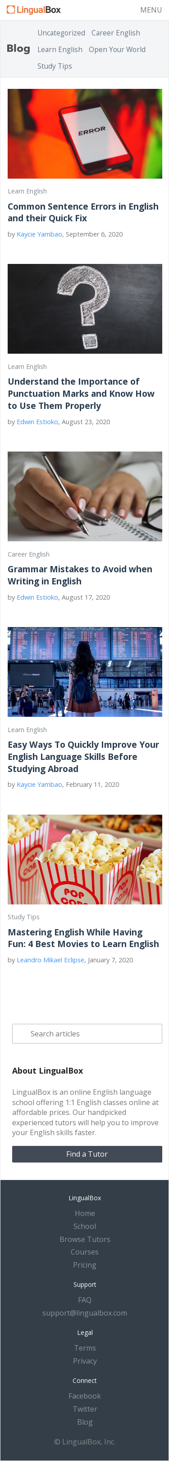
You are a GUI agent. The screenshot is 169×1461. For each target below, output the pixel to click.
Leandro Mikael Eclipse (50, 960)
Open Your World (117, 49)
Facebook (85, 1396)
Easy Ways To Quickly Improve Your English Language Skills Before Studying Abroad (83, 756)
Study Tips (54, 66)
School (84, 1226)
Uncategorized (61, 33)
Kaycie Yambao (39, 234)
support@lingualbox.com (84, 1313)
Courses (85, 1252)
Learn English (59, 49)
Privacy (85, 1361)
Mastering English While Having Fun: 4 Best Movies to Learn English (83, 938)
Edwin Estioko (37, 421)
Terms (85, 1348)
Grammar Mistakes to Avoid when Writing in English (80, 575)
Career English (115, 33)
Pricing (84, 1265)
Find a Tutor (87, 1154)
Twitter (85, 1409)
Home (85, 1213)
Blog (85, 1422)
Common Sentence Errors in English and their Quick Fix (83, 212)
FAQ (84, 1300)
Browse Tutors (84, 1239)
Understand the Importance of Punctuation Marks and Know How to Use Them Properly (81, 393)
